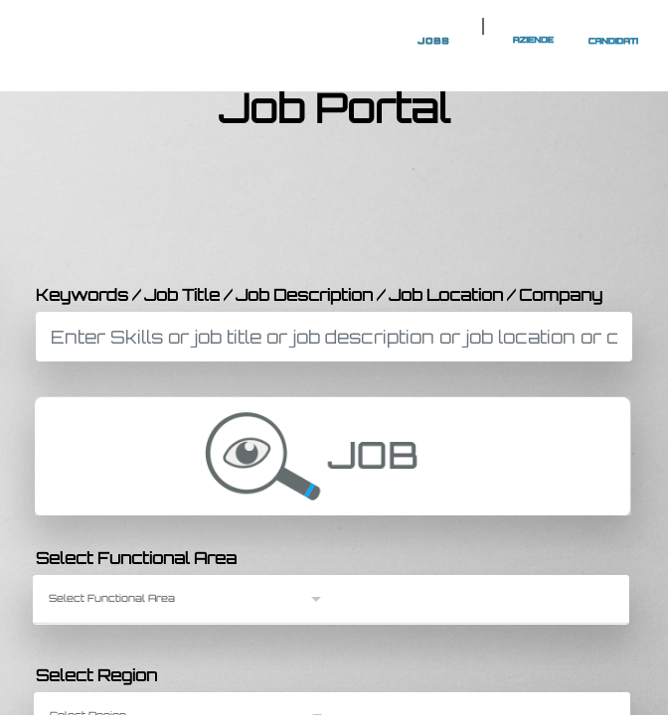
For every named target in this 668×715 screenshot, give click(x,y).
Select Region (96, 675)
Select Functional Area (136, 558)
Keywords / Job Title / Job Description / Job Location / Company (319, 295)
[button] (187, 598)
